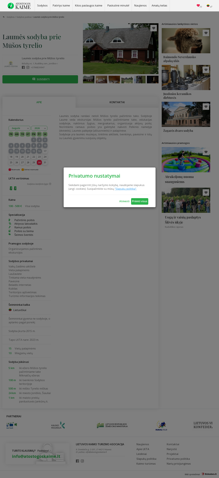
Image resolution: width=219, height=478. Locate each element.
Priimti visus (139, 201)
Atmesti (124, 201)
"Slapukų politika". (126, 189)
